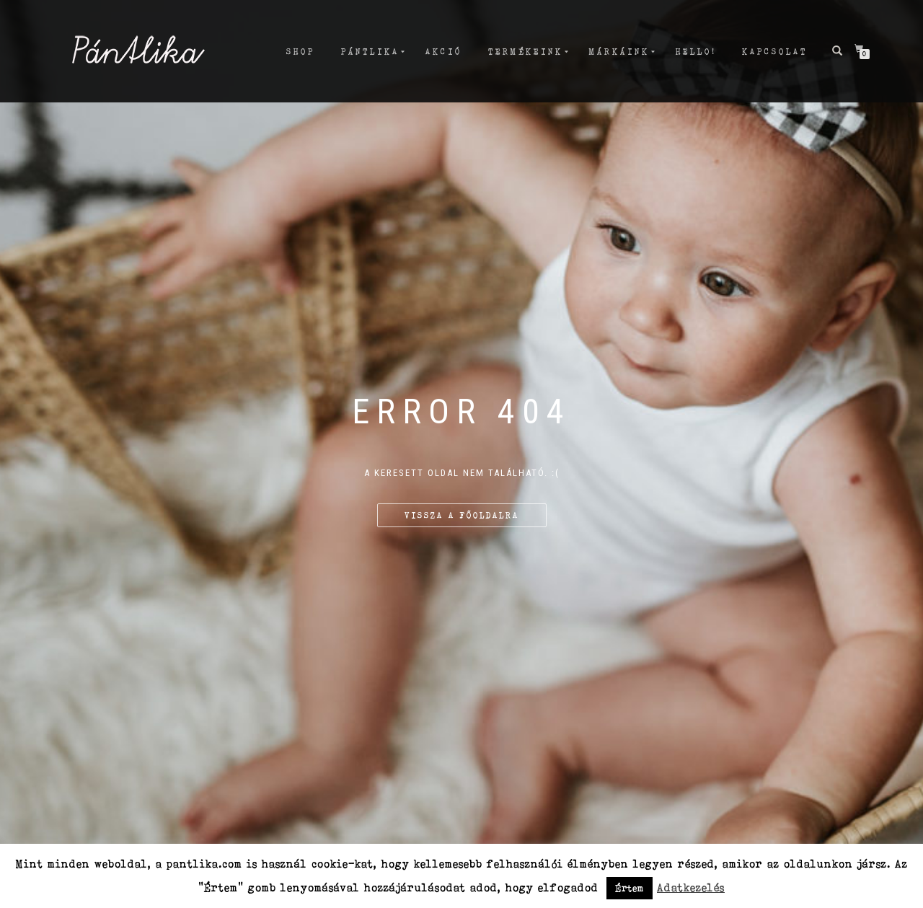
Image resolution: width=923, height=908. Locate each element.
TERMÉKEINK (525, 51)
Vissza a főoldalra (462, 515)
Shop (300, 51)
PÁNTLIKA (370, 51)
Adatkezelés (691, 887)
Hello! (696, 51)
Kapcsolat (775, 51)
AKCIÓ (443, 51)
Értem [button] (629, 888)
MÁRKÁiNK (619, 51)
